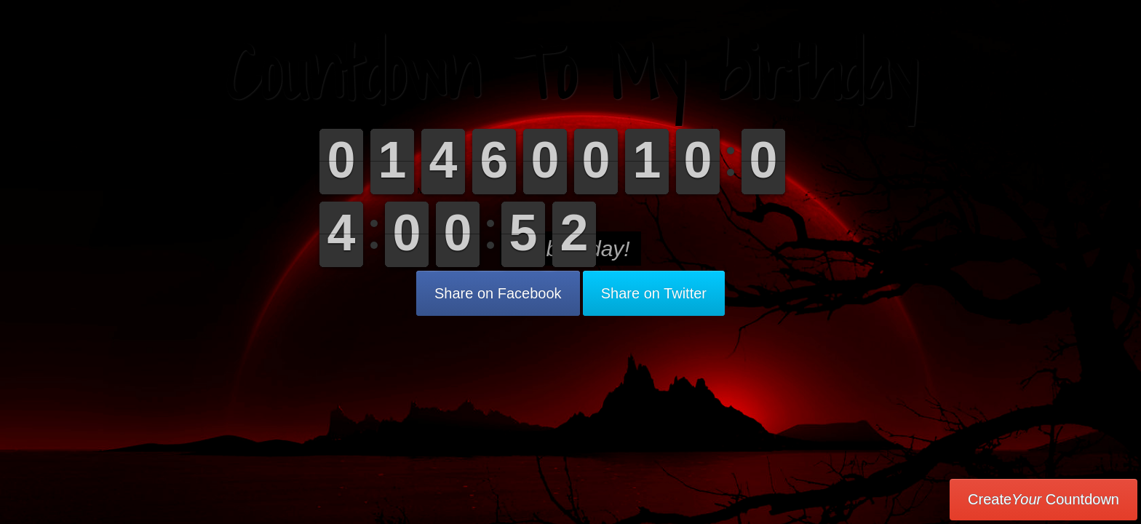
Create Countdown (1043, 499)
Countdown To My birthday (571, 72)
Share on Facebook (498, 293)
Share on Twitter (654, 293)
